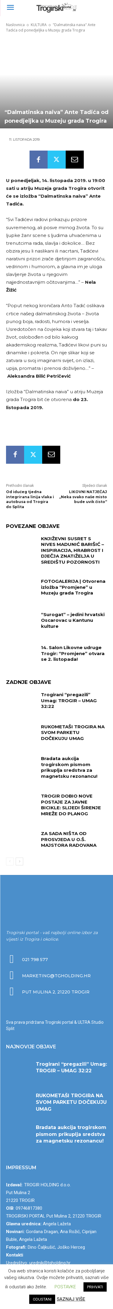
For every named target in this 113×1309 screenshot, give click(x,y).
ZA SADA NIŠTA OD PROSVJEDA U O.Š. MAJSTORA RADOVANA (68, 839)
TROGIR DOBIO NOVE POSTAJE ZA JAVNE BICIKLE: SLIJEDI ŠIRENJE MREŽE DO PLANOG (71, 804)
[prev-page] (10, 861)
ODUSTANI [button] (42, 1299)
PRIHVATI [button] (95, 1287)
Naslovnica (15, 24)
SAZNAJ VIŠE (71, 1299)
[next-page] (19, 861)
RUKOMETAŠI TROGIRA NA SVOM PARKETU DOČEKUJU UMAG (73, 732)
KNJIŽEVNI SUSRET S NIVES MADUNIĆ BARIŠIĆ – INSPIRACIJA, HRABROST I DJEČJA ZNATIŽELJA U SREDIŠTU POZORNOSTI (72, 550)
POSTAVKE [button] (65, 1287)
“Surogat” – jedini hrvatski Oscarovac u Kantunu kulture (73, 620)
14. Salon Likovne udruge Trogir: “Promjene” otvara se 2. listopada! (73, 653)
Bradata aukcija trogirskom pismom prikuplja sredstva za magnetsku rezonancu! (69, 767)
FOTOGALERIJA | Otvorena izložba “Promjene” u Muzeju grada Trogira (73, 587)
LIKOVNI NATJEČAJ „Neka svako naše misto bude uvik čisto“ (83, 497)
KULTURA (39, 24)
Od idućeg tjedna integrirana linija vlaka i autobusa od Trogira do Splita (30, 499)
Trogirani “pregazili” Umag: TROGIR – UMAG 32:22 (69, 700)
